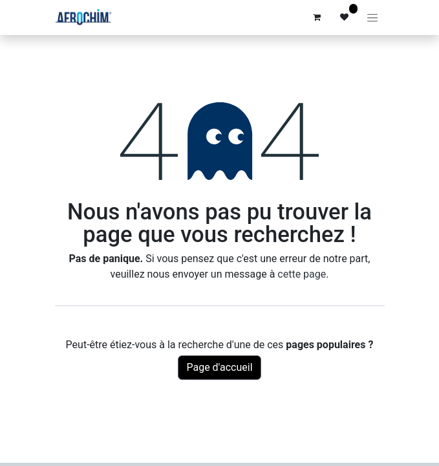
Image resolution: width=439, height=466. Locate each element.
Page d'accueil (219, 367)
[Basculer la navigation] (372, 17)
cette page (301, 274)
